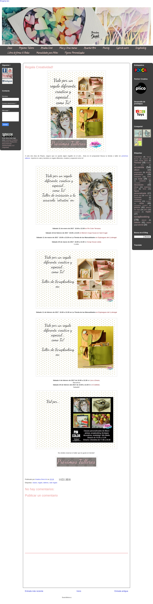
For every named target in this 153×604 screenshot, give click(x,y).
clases (34, 483)
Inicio (9, 48)
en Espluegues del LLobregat (106, 237)
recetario (137, 212)
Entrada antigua (121, 591)
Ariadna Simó (46, 48)
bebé (149, 177)
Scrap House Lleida (94, 242)
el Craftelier (95, 385)
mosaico (148, 201)
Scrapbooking (140, 48)
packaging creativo (140, 205)
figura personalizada (140, 192)
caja (149, 179)
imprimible (137, 197)
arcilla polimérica (142, 173)
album (136, 170)
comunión (137, 183)
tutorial (140, 225)
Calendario (138, 157)
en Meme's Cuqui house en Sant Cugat (93, 233)
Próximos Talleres (26, 48)
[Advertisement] (76, 570)
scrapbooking (141, 216)
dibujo (136, 187)
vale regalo (53, 483)
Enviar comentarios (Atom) (81, 597)
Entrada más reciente (34, 591)
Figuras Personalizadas (74, 53)
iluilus (146, 195)
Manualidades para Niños (47, 53)
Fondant (145, 159)
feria (144, 189)
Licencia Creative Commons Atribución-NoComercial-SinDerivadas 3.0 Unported (10, 143)
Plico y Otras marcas (68, 48)
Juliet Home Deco (141, 161)
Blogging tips (4, 1)
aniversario (138, 172)
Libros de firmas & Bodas (18, 53)
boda (140, 179)
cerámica (142, 181)
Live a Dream (94, 380)
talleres (45, 483)
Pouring (106, 48)
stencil (144, 220)
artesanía (137, 177)
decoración (138, 185)
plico (145, 210)
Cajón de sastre (122, 48)
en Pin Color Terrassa (93, 228)
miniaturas (138, 199)
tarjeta (148, 222)
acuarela (139, 167)
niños (141, 203)
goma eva (137, 195)
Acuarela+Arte (90, 48)
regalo (40, 483)
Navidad (137, 163)
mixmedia (137, 201)
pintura (137, 207)
